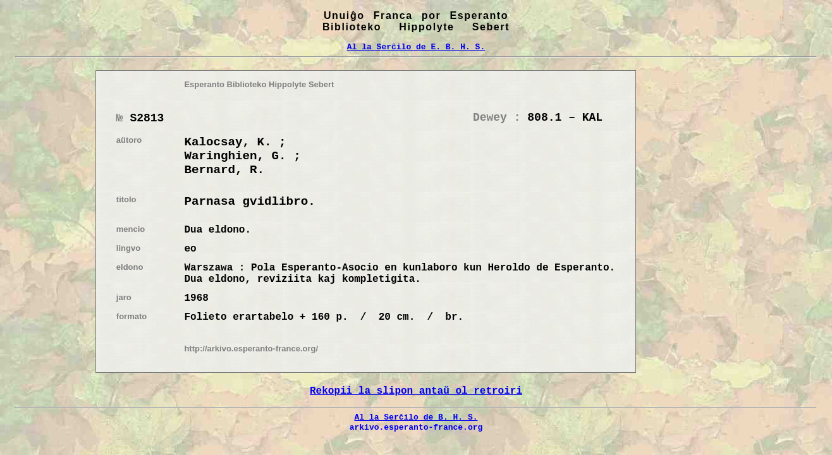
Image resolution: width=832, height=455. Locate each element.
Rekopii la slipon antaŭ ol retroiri (416, 391)
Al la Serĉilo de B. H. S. (415, 417)
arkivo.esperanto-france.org (416, 427)
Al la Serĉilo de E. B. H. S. (416, 46)
